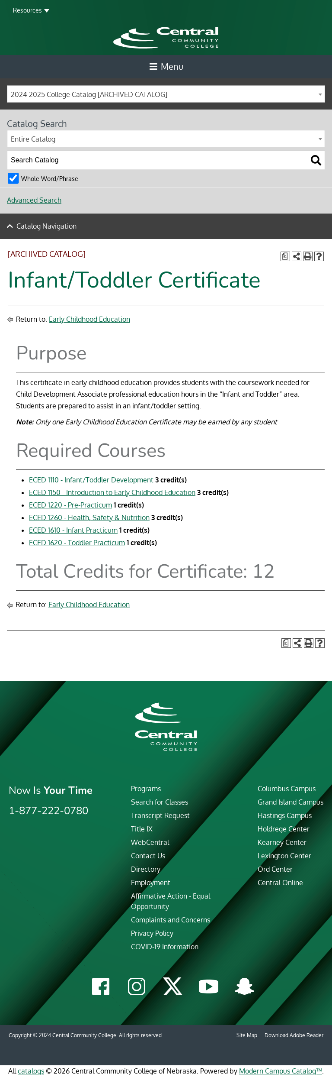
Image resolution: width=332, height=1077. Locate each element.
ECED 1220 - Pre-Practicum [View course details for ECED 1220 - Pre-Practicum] (70, 505)
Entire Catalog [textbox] (33, 139)
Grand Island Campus (290, 802)
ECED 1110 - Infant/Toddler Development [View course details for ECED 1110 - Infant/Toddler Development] (91, 479)
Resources (27, 10)
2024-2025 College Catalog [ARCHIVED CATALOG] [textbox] (89, 94)
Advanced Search (34, 200)
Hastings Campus (285, 815)
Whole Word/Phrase (49, 178)
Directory (145, 869)
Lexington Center (284, 855)
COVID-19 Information (164, 946)
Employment (150, 882)
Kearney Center (282, 842)
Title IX (142, 829)
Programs (146, 788)
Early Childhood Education (89, 319)
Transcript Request (160, 815)
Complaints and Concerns (170, 919)
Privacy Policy (152, 933)
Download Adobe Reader (294, 1035)
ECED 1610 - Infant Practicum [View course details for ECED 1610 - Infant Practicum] (73, 530)
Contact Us (148, 855)
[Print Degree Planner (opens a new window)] (285, 256)
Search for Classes (159, 802)
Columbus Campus (287, 788)
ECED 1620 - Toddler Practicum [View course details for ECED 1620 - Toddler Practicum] (77, 542)
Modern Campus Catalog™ (280, 1071)
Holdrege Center (284, 829)
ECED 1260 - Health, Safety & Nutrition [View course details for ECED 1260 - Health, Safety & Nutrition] (89, 517)
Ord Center (275, 869)
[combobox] (166, 94)
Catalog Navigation (46, 226)
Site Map (246, 1035)
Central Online (280, 882)
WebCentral (150, 842)
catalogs (31, 1071)
